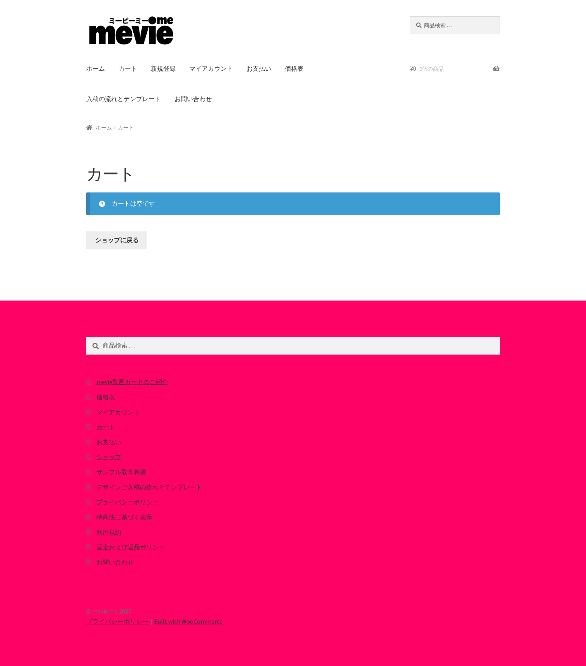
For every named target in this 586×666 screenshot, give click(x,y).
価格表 (294, 68)
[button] (131, 30)
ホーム (95, 68)
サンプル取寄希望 (121, 472)
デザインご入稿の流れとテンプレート (149, 487)
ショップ (108, 457)
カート (128, 68)
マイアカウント (211, 68)
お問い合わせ (193, 99)
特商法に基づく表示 (124, 517)
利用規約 (108, 532)
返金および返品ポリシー (130, 547)
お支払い (258, 68)
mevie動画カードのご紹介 (132, 382)
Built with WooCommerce (188, 621)
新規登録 (163, 68)
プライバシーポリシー (127, 502)
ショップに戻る (117, 240)
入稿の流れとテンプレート (123, 99)
